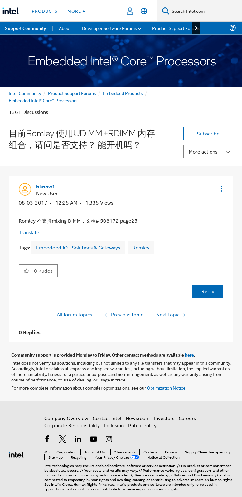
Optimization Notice (166, 387)
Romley (141, 247)
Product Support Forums (72, 93)
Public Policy (142, 425)
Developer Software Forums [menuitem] (109, 28)
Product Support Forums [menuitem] (176, 28)
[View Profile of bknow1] (45, 186)
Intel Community (25, 93)
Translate (29, 232)
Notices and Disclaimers (193, 475)
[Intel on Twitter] (62, 439)
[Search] (165, 11)
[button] (220, 188)
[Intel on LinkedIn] (78, 439)
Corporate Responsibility (72, 425)
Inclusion (114, 425)
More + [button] (76, 10)
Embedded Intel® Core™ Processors (43, 100)
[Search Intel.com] (205, 11)
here (189, 354)
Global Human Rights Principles (88, 484)
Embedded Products (123, 93)
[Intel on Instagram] (109, 439)
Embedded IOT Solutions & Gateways (78, 247)
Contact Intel (107, 418)
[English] (144, 11)
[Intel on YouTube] (93, 439)
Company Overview (66, 418)
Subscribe (208, 133)
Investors (164, 418)
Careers (187, 418)
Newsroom (138, 418)
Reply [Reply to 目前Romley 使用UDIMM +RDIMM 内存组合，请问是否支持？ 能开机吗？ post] (207, 291)
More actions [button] (203, 151)
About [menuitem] (65, 28)
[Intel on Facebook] (47, 439)
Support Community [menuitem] (25, 28)
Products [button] (44, 10)
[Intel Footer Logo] (16, 453)
